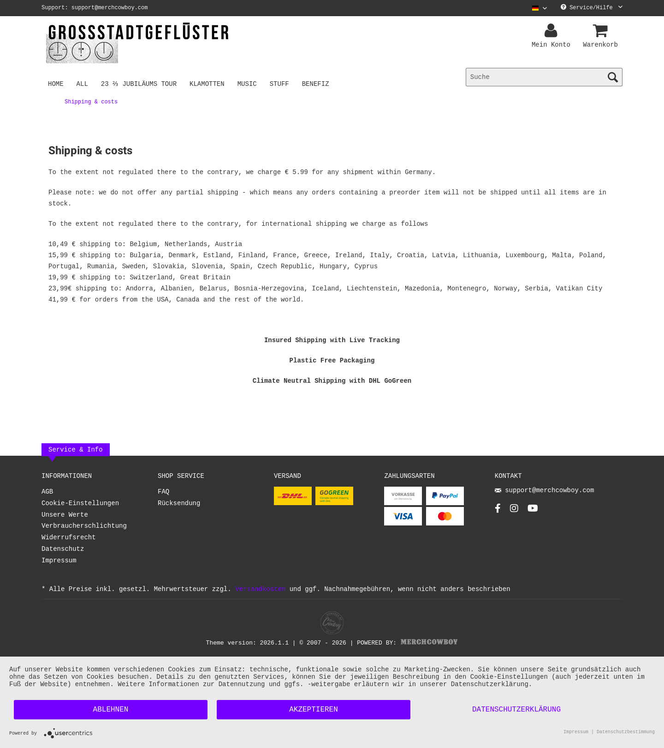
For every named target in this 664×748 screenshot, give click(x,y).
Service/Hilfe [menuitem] (591, 8)
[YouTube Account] (533, 511)
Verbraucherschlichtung (84, 526)
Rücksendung (179, 503)
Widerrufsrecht (69, 537)
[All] (82, 83)
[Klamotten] (209, 83)
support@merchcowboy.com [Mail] (544, 491)
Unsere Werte (65, 515)
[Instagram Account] (514, 511)
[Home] (56, 83)
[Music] (248, 83)
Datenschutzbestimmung (626, 733)
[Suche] (544, 77)
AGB (47, 492)
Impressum (59, 560)
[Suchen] (612, 77)
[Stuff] (281, 83)
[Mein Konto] (552, 31)
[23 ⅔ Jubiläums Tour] (140, 83)
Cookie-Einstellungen (80, 503)
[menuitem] (536, 8)
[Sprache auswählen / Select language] (539, 8)
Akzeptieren (313, 710)
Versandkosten (260, 589)
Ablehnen (111, 710)
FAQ (163, 492)
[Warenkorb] (601, 31)
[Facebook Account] (498, 511)
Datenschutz (63, 549)
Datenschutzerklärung (516, 710)
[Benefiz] (317, 83)
